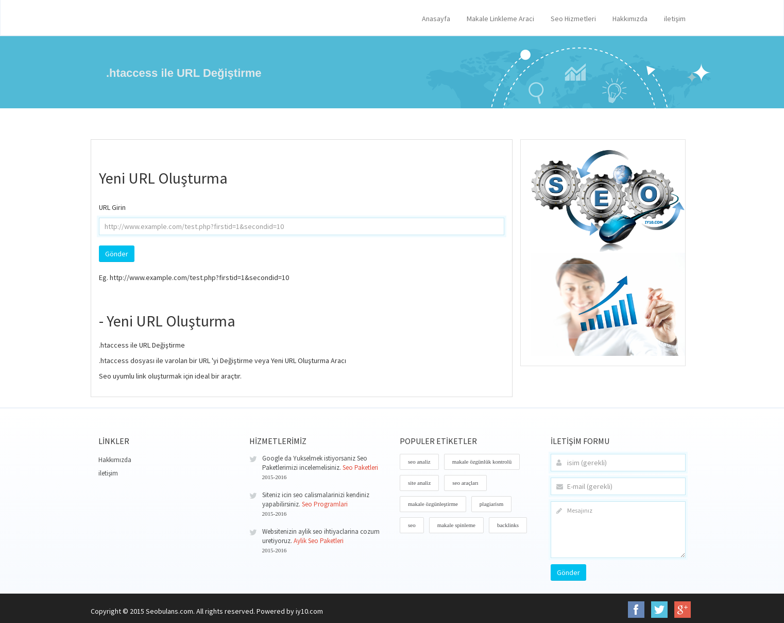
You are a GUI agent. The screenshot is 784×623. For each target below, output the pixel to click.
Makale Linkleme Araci (500, 18)
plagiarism (491, 504)
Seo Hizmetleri (573, 18)
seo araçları (465, 483)
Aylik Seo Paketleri (319, 540)
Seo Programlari (325, 504)
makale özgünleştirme (433, 504)
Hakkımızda (629, 18)
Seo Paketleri (360, 467)
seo (412, 525)
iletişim (675, 18)
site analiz (419, 483)
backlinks (508, 525)
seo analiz (419, 461)
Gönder (568, 572)
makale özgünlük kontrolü (482, 461)
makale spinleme (456, 525)
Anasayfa (436, 18)
